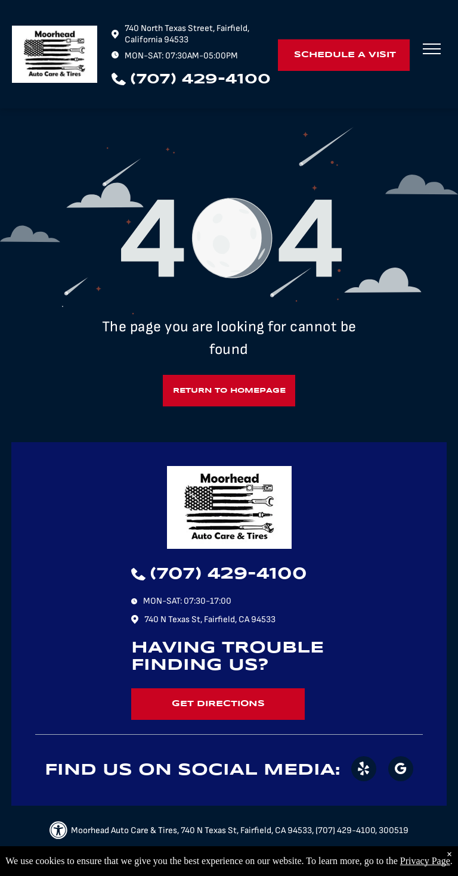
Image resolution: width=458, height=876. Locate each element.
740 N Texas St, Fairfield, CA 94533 (210, 619)
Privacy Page (425, 861)
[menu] (431, 48)
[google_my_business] (400, 770)
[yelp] (363, 770)
